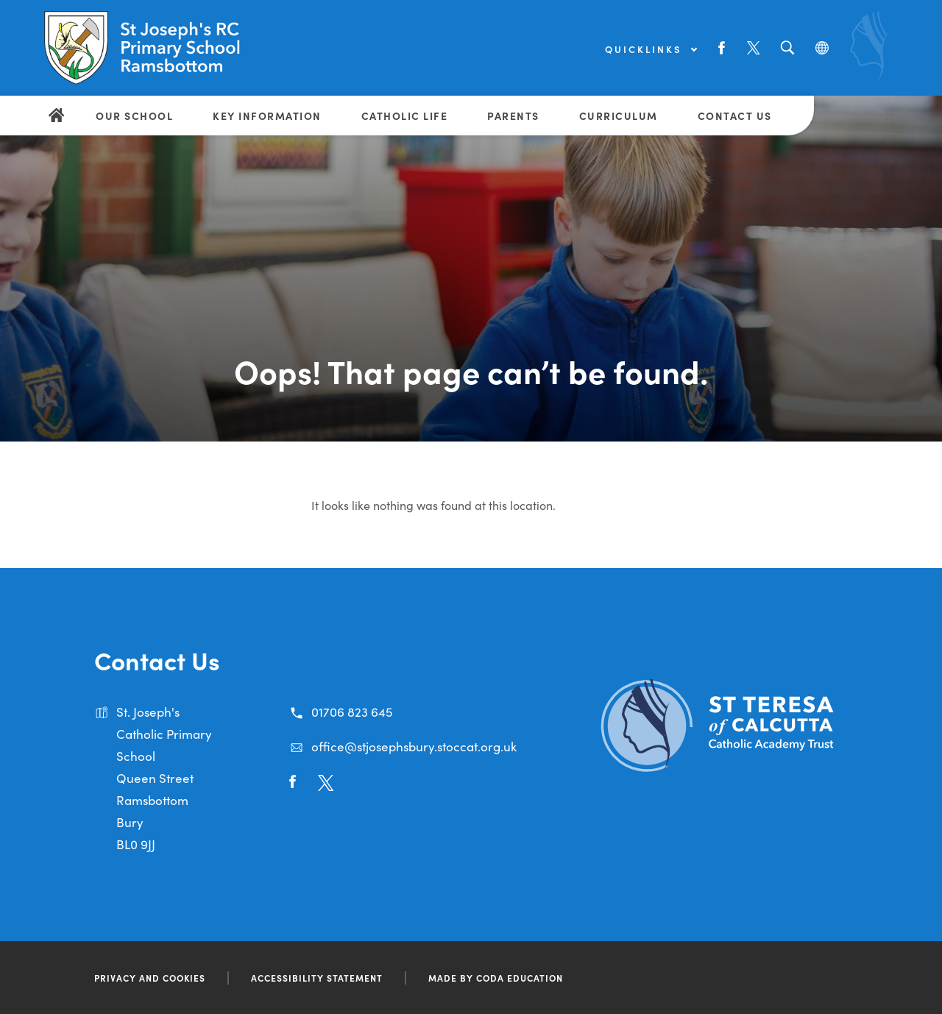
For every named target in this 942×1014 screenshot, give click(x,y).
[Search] (787, 48)
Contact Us (735, 115)
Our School (134, 115)
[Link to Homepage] (158, 48)
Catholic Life (404, 115)
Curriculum (618, 115)
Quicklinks (650, 49)
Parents (513, 115)
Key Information (267, 115)
